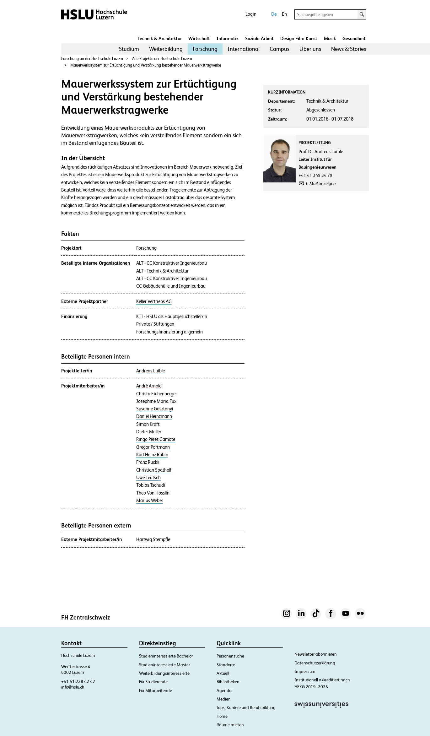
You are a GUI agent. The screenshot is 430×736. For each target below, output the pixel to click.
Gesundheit (354, 38)
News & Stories (348, 49)
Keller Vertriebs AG (154, 301)
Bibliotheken (228, 681)
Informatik (228, 38)
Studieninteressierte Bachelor (166, 655)
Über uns (310, 49)
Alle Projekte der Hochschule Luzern (162, 58)
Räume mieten (230, 724)
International (244, 49)
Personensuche (230, 655)
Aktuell (223, 673)
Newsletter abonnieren (315, 654)
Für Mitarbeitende (155, 690)
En (284, 14)
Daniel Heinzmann (154, 416)
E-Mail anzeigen (321, 183)
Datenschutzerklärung (314, 662)
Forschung (205, 49)
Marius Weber (149, 500)
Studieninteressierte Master (164, 664)
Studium (129, 49)
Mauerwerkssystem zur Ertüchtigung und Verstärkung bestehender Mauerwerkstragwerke (145, 65)
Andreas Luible (150, 370)
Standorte (226, 664)
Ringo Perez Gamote (155, 439)
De (274, 14)
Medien (224, 698)
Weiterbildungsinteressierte (164, 673)
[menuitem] (129, 49)
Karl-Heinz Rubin (152, 454)
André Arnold (149, 385)
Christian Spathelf (153, 470)
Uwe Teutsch (148, 477)
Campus (279, 49)
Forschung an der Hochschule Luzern (92, 58)
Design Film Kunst (298, 38)
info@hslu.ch (72, 687)
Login (250, 14)
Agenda (224, 690)
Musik (330, 38)
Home (222, 716)
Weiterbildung (166, 49)
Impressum (304, 671)
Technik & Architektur (159, 38)
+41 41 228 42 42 (78, 681)
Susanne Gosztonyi (154, 408)
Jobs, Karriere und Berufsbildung (246, 707)
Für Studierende (153, 681)
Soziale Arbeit (259, 38)
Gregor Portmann (153, 447)
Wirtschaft (199, 38)
